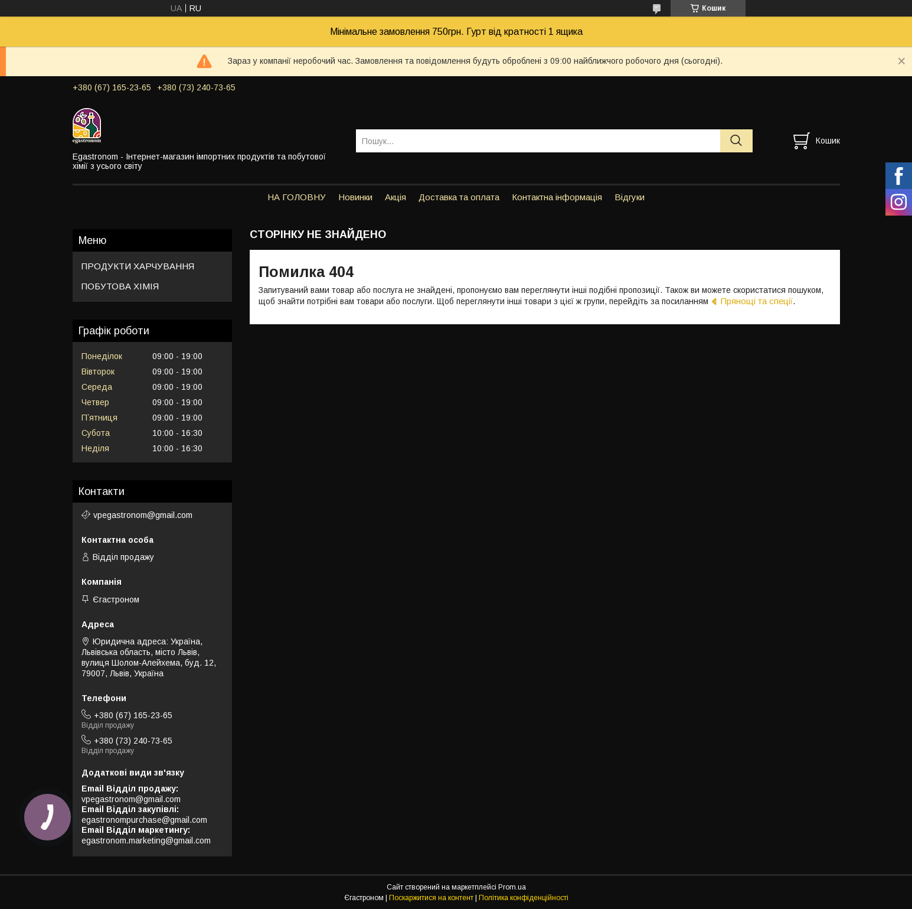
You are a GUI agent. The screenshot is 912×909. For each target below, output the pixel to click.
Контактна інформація (557, 197)
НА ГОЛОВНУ (296, 197)
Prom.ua (512, 887)
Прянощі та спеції (757, 301)
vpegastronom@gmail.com (142, 515)
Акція (395, 197)
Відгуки (629, 197)
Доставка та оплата (459, 197)
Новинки (355, 197)
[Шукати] (736, 140)
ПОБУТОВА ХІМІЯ (120, 286)
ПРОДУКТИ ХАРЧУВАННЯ (137, 266)
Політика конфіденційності (523, 898)
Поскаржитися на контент (431, 898)
